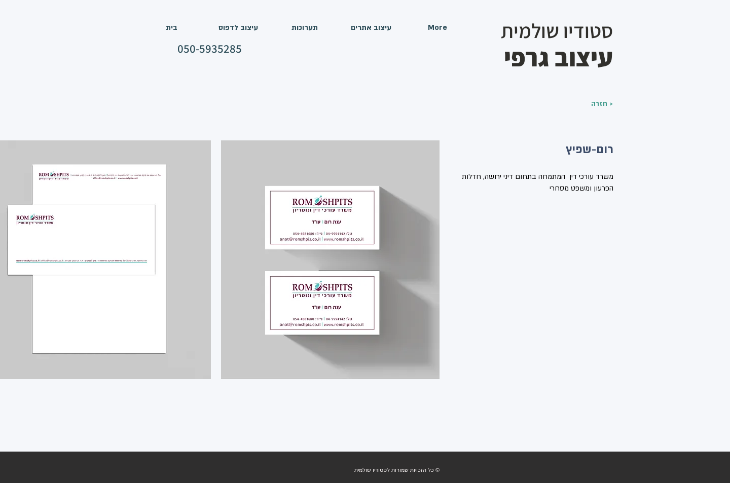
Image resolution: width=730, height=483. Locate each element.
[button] (330, 259)
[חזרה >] (587, 104)
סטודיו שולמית (557, 30)
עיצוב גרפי (558, 57)
